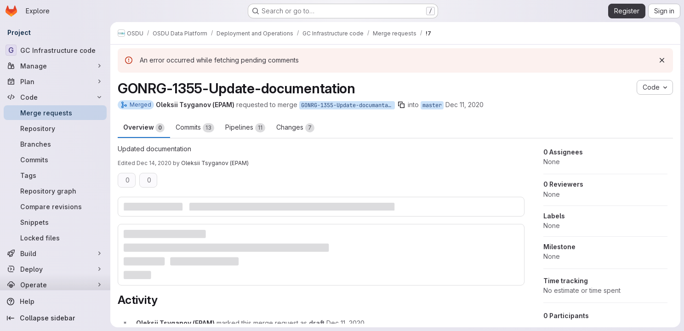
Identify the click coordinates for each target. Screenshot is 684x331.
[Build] (55, 253)
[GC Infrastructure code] (55, 50)
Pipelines (245, 127)
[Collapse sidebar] (55, 318)
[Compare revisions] (55, 206)
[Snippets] (55, 222)
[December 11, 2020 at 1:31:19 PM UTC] (345, 323)
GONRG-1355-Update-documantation (348, 105)
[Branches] (55, 144)
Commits (195, 127)
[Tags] (55, 175)
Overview (144, 127)
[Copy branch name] (401, 104)
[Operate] (55, 284)
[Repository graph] (55, 190)
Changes (295, 127)
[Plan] (55, 81)
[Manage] (55, 65)
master (432, 105)
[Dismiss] (661, 60)
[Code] (55, 97)
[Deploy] (55, 269)
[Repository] (55, 128)
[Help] (55, 301)
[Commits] (55, 159)
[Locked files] (55, 237)
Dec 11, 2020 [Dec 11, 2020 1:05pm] (464, 104)
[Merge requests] (55, 112)
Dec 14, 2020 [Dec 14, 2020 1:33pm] (154, 163)
